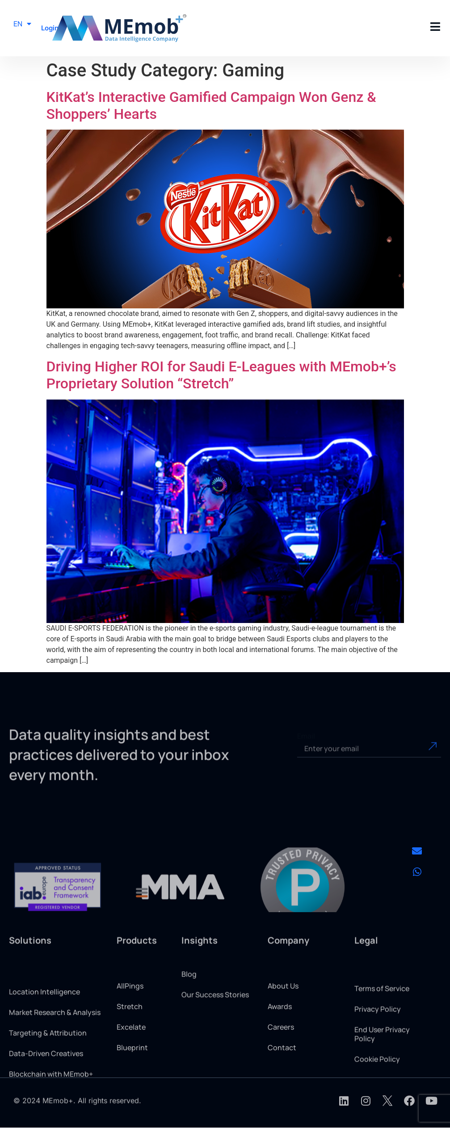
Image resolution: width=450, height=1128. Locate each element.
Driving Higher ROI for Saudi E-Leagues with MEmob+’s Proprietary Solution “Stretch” (221, 375)
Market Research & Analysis (55, 1050)
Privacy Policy (377, 1042)
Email (306, 745)
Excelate (131, 1057)
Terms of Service (381, 1022)
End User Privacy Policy (382, 1067)
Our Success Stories (215, 1010)
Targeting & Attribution (48, 1070)
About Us (283, 1016)
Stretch (130, 1036)
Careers (281, 1057)
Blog (189, 989)
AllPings (130, 1016)
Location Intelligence (44, 1029)
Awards (280, 1036)
